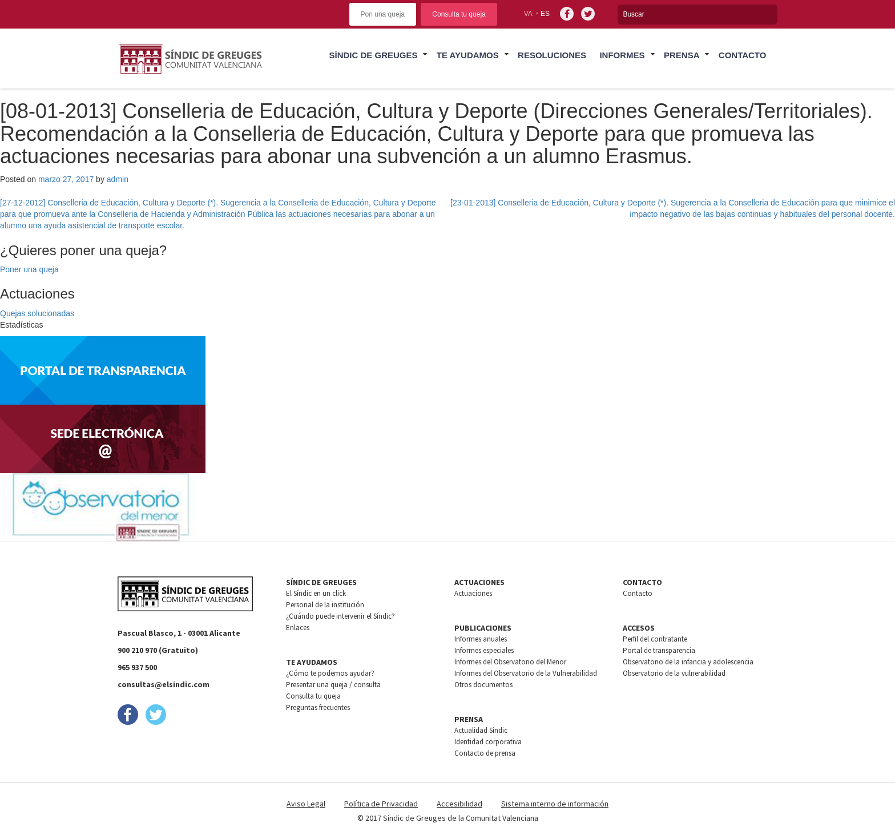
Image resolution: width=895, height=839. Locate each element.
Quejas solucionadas (37, 313)
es (545, 14)
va (528, 14)
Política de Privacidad (381, 803)
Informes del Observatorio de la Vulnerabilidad (525, 673)
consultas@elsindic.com (163, 684)
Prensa (682, 55)
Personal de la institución (325, 605)
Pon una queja (383, 14)
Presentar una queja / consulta (333, 684)
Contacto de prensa (484, 753)
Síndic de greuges (373, 55)
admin (117, 179)
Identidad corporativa (488, 742)
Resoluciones (552, 55)
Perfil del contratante (655, 639)
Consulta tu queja (458, 14)
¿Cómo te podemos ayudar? (330, 673)
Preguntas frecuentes (318, 707)
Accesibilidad (459, 803)
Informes (621, 55)
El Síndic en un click (316, 593)
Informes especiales (484, 650)
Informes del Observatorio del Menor (510, 662)
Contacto (743, 55)
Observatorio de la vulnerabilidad (674, 673)
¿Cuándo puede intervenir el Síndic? (340, 616)
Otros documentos (483, 684)
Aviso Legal (306, 803)
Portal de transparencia (659, 650)
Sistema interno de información (554, 803)
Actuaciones (473, 593)
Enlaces (297, 627)
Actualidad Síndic (480, 730)
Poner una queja (29, 269)
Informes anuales (480, 639)
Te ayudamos (468, 55)
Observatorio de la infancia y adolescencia (688, 662)
